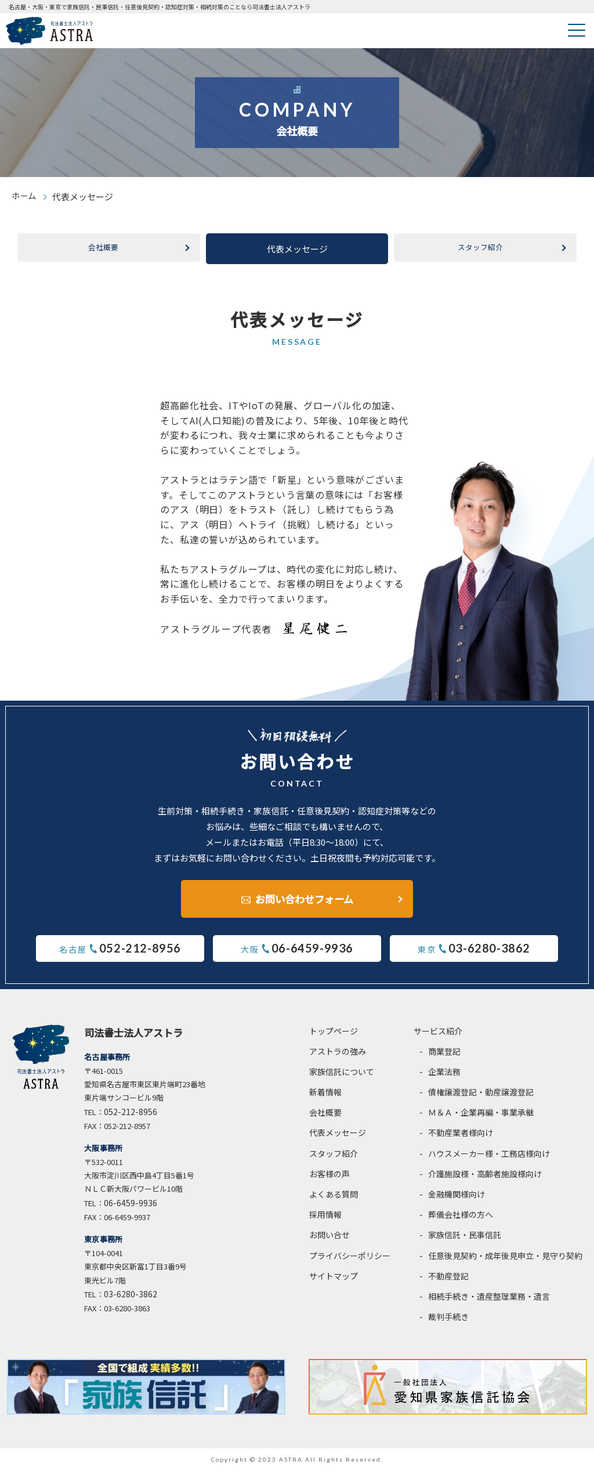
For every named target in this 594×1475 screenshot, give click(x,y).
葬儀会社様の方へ (460, 1219)
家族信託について (341, 1076)
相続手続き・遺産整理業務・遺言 (489, 1301)
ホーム (25, 196)
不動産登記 (448, 1280)
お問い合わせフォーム (304, 898)
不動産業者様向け (460, 1137)
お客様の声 (329, 1178)
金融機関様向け (456, 1198)
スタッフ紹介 (480, 249)
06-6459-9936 (130, 1207)
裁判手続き (448, 1321)
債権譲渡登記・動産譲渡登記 (481, 1096)
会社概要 (103, 249)
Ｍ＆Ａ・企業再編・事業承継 (481, 1117)
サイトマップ (333, 1280)
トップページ (333, 1035)
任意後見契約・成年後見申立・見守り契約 (505, 1260)
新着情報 (325, 1096)
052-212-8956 (130, 1116)
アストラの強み (337, 1056)
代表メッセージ (337, 1137)
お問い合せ (329, 1239)
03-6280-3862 (130, 1298)
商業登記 (444, 1056)
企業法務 (444, 1076)
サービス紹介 (438, 1035)
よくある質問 (333, 1198)
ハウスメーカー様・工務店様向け (489, 1158)
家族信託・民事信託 (464, 1239)
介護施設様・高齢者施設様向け (485, 1178)
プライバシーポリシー (349, 1260)
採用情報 (325, 1219)
